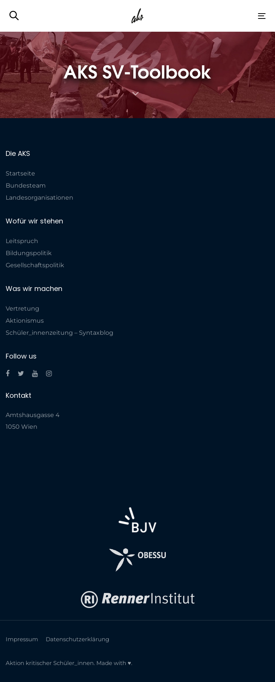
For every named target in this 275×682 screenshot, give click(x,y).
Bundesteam (26, 185)
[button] (14, 16)
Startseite (20, 173)
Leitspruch (22, 241)
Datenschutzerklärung (77, 639)
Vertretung (22, 308)
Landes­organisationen (39, 197)
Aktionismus (25, 320)
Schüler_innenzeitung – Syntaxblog (59, 332)
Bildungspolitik (29, 253)
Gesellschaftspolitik (35, 265)
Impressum (22, 639)
